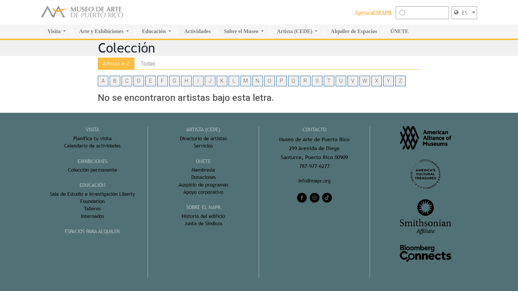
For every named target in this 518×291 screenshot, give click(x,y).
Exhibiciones (92, 161)
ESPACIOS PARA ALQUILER (92, 231)
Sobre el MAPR (203, 207)
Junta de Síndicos (203, 223)
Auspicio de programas (203, 184)
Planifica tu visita (92, 138)
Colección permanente (92, 169)
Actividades (197, 31)
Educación (154, 31)
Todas (149, 63)
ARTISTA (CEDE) (203, 129)
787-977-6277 (314, 166)
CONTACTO (314, 129)
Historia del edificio (203, 216)
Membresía (203, 169)
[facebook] (302, 197)
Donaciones (203, 177)
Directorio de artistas (203, 138)
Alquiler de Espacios (354, 31)
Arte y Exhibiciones (101, 31)
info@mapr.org (314, 181)
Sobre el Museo (241, 31)
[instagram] (314, 197)
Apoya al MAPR (373, 12)
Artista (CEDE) (294, 31)
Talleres (92, 208)
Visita (54, 31)
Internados (92, 216)
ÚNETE (399, 31)
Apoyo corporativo (203, 192)
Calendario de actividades (92, 146)
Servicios (203, 146)
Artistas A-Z (116, 63)
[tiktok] (327, 197)
